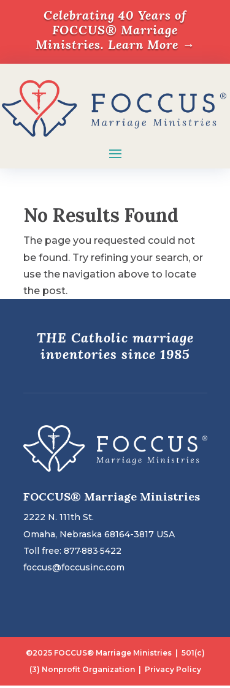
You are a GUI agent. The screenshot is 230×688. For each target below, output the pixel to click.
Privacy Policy (173, 669)
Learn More (151, 44)
